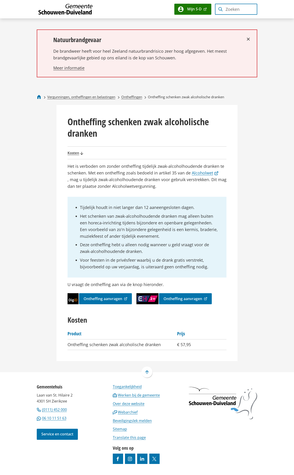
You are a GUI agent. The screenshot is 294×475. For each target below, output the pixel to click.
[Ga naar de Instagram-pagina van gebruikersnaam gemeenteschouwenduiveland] (130, 459)
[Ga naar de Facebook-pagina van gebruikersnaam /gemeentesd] (118, 459)
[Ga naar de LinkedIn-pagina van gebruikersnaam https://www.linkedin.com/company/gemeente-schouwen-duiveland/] (142, 459)
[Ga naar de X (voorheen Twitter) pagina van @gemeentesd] (154, 459)
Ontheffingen (131, 97)
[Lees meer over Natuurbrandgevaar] (69, 68)
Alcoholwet (205, 173)
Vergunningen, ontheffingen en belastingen (81, 97)
